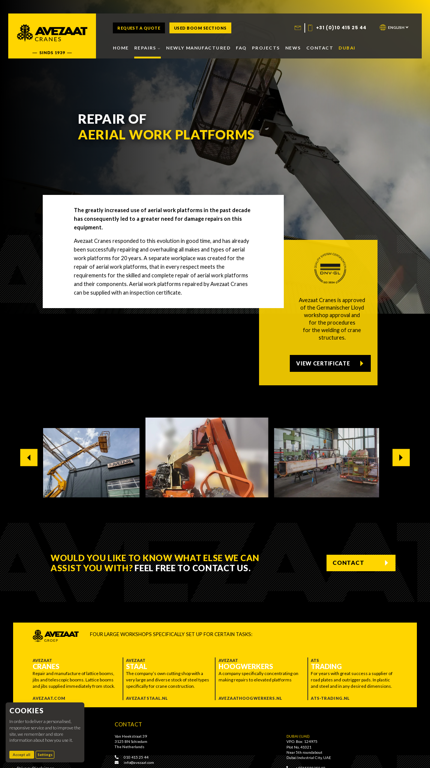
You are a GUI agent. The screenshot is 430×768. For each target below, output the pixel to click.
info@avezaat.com (134, 762)
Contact (319, 48)
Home (121, 48)
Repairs (147, 48)
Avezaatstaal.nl (147, 698)
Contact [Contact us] (345, 563)
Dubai (347, 48)
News (293, 48)
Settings (44, 755)
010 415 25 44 (131, 757)
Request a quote (138, 27)
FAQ (241, 48)
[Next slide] (401, 457)
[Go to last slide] (29, 457)
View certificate (325, 360)
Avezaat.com (49, 698)
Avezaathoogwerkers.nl (250, 698)
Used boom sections (200, 27)
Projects (266, 48)
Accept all (23, 754)
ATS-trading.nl (330, 698)
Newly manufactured (198, 48)
